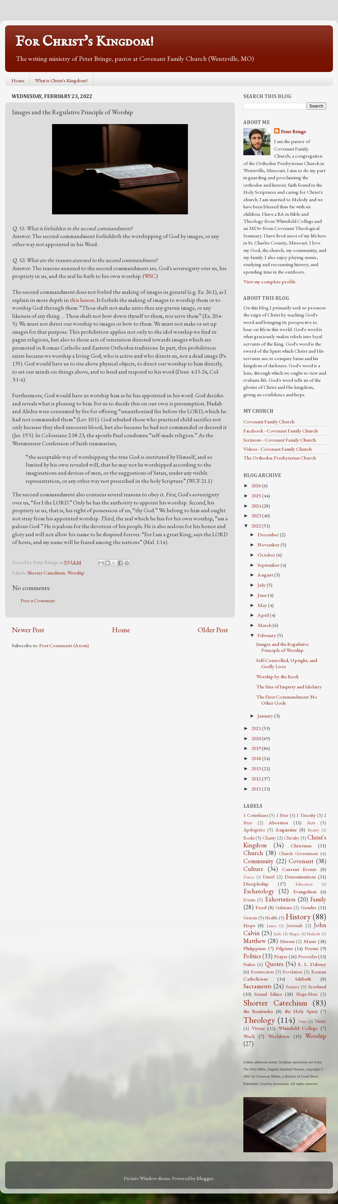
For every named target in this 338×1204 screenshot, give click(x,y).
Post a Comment (38, 600)
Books (249, 838)
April (264, 615)
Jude (277, 934)
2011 (256, 788)
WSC (150, 276)
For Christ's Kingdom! (84, 42)
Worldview (279, 1036)
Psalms (249, 964)
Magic (294, 934)
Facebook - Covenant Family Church (280, 430)
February (267, 635)
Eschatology (258, 891)
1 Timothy (306, 815)
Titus (302, 1021)
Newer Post (28, 629)
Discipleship (256, 883)
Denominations (300, 876)
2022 (256, 525)
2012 (256, 778)
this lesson (82, 300)
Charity (269, 838)
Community (258, 861)
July (262, 585)
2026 (256, 485)
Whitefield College (298, 1028)
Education (304, 884)
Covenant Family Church (268, 421)
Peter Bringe (293, 131)
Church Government (298, 853)
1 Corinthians (255, 815)
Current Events (299, 869)
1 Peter (282, 815)
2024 (256, 505)
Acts (311, 823)
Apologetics (254, 830)
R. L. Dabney (312, 964)
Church (253, 853)
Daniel (268, 877)
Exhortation (280, 899)
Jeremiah (294, 925)
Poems (311, 948)
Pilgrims (284, 948)
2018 (256, 758)
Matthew (254, 941)
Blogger (205, 1178)
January (266, 715)
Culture (253, 869)
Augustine (286, 829)
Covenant (301, 861)
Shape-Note (307, 994)
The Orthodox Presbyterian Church (279, 457)
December (269, 534)
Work (249, 1036)
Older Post (213, 629)
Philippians (254, 948)
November (269, 544)
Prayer (281, 956)
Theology (259, 1019)
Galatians (283, 907)
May (263, 605)
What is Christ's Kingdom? (61, 80)
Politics (252, 956)
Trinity (320, 1021)
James (272, 925)
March (265, 625)
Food (261, 907)
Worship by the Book (277, 676)
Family (318, 899)
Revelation (292, 972)
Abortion (278, 822)
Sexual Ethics (268, 994)
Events (249, 900)
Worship (75, 572)
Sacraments (257, 986)
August (266, 574)
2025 (256, 495)
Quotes (274, 964)
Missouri (287, 941)
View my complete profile (269, 281)
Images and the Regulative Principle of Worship (282, 647)
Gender (308, 907)
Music (310, 941)
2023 (256, 515)
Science (292, 987)
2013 (256, 768)
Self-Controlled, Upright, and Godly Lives (286, 663)
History (298, 916)
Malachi (313, 934)
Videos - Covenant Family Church (277, 449)
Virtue (258, 1028)
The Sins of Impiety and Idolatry (289, 686)
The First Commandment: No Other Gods (286, 699)
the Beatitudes (258, 1011)
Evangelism (304, 891)
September (269, 565)
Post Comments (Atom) (64, 645)
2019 (256, 748)
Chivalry (291, 838)
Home (17, 80)
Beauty (313, 830)
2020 (256, 738)
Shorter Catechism (46, 572)
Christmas (301, 845)
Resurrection (262, 972)
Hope (249, 925)
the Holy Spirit (301, 1011)
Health (271, 918)
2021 (256, 728)
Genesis (250, 918)
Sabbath (303, 978)
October (267, 554)
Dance (249, 877)
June (263, 595)
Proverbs (307, 956)
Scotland (317, 986)
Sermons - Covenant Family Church (279, 439)
